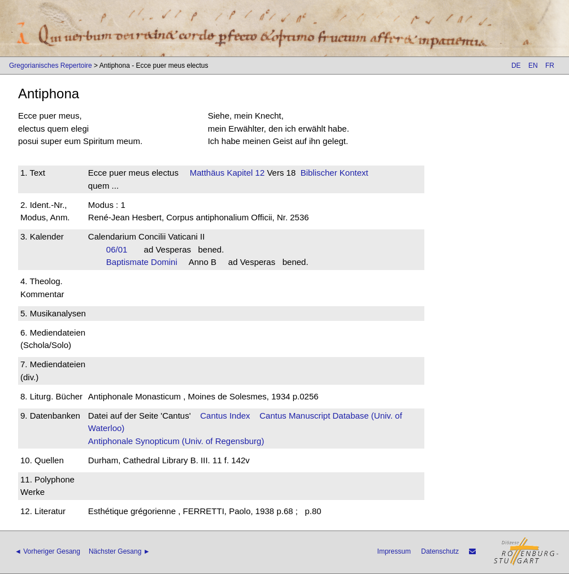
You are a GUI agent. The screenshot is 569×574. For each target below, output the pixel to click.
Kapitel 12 (244, 172)
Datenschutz (440, 551)
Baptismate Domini (145, 262)
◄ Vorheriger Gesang (47, 551)
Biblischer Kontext (334, 172)
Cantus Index (225, 415)
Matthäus (207, 172)
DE (516, 65)
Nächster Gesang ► (119, 551)
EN (533, 65)
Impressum (394, 551)
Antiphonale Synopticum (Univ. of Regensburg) (176, 441)
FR (549, 65)
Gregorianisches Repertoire (50, 65)
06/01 (120, 249)
